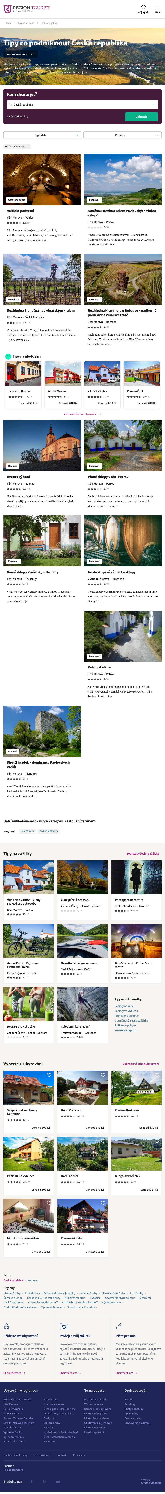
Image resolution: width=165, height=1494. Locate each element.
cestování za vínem (80, 821)
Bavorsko (49, 1444)
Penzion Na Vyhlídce (20, 1178)
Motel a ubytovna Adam (23, 1240)
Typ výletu (40, 135)
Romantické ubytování (97, 1411)
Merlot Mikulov (57, 391)
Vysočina (95, 1300)
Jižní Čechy (136, 1295)
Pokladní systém (13, 1472)
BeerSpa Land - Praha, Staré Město (133, 966)
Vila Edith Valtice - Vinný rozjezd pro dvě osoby (23, 902)
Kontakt (61, 1457)
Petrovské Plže (99, 667)
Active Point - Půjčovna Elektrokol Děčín (23, 966)
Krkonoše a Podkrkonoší (43, 1305)
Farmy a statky (133, 1420)
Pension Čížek (135, 391)
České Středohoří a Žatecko (20, 1309)
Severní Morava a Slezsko (120, 1300)
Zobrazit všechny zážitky (142, 854)
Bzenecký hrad (18, 477)
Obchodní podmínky (15, 1457)
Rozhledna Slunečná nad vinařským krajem (41, 311)
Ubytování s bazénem (97, 1420)
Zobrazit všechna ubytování (80, 414)
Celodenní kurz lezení (75, 1027)
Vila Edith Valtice (97, 391)
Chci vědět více (12, 1375)
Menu (158, 10)
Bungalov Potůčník (127, 1178)
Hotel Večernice (71, 1112)
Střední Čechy (12, 1295)
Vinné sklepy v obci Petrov (108, 477)
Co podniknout (26, 23)
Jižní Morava (27, 831)
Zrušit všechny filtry (17, 116)
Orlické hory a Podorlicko (82, 1309)
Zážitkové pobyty (125, 1026)
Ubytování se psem (95, 1416)
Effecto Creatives (151, 1484)
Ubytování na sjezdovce (98, 1425)
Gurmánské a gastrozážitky (131, 1021)
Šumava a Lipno (13, 1300)
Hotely (128, 1402)
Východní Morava (48, 831)
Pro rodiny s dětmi (95, 1402)
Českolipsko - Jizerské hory (43, 1300)
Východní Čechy (111, 1305)
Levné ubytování (94, 1434)
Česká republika (48, 23)
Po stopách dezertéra (129, 901)
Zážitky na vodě (124, 1007)
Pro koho (120, 135)
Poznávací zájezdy (126, 1031)
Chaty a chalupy (134, 1411)
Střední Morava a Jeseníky (59, 1295)
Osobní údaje (42, 1457)
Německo (33, 1282)
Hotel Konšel (69, 1178)
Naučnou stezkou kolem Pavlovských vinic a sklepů (122, 213)
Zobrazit (142, 117)
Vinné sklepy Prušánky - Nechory (33, 572)
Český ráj (145, 1300)
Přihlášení (79, 1457)
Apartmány (131, 1416)
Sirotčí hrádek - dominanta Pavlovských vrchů (38, 765)
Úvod (9, 23)
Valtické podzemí (20, 211)
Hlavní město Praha (113, 1295)
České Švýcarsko (14, 1305)
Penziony (130, 1406)
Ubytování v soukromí (137, 1425)
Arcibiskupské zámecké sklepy (112, 572)
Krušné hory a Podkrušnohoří (80, 1305)
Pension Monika (71, 1240)
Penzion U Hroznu (19, 391)
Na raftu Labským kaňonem (79, 964)
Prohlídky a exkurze (127, 1017)
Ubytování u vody (94, 1430)
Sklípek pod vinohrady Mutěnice (22, 1114)
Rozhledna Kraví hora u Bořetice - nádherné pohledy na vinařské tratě (122, 313)
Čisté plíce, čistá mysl (75, 901)
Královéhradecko (75, 1300)
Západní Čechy (88, 1295)
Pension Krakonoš (127, 1112)
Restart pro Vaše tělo (21, 1027)
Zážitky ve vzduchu (126, 1012)
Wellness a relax (93, 1406)
